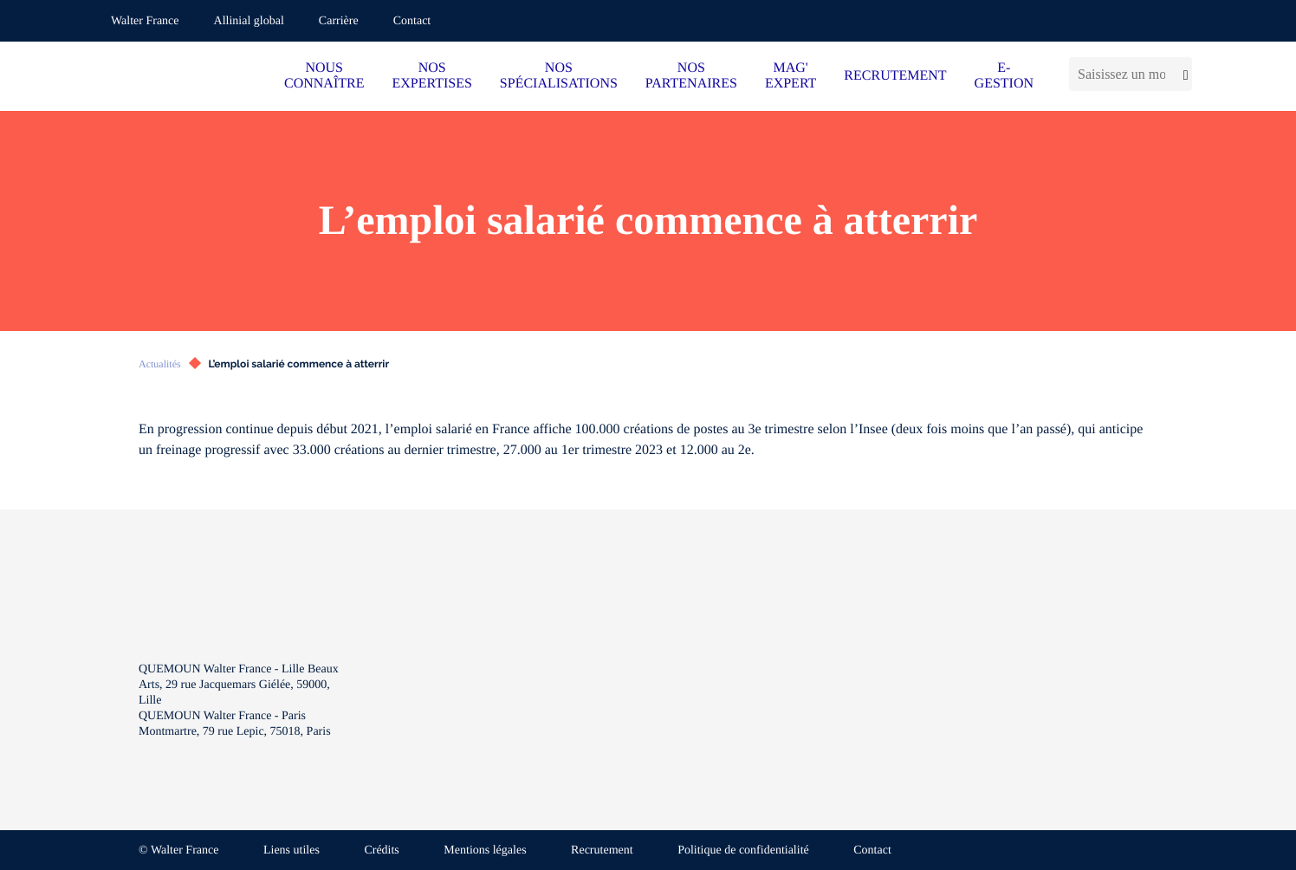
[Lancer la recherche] (1183, 74)
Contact (412, 21)
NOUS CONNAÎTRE (324, 76)
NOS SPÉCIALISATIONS (559, 76)
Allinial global (249, 21)
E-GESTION (1004, 76)
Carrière (339, 21)
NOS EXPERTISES (431, 76)
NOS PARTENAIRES (691, 76)
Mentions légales (485, 850)
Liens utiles (291, 850)
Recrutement (602, 850)
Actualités (160, 364)
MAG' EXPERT (790, 76)
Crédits (381, 850)
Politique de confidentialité (743, 850)
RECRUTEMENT (895, 75)
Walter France (145, 21)
